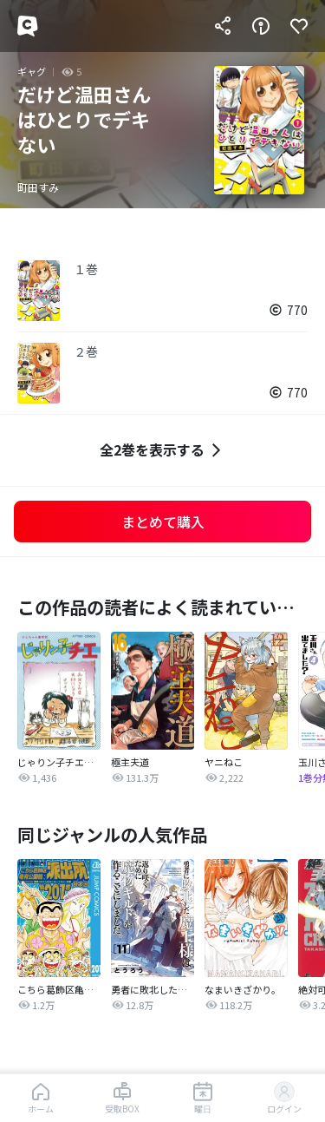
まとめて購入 (163, 521)
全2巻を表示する (162, 450)
